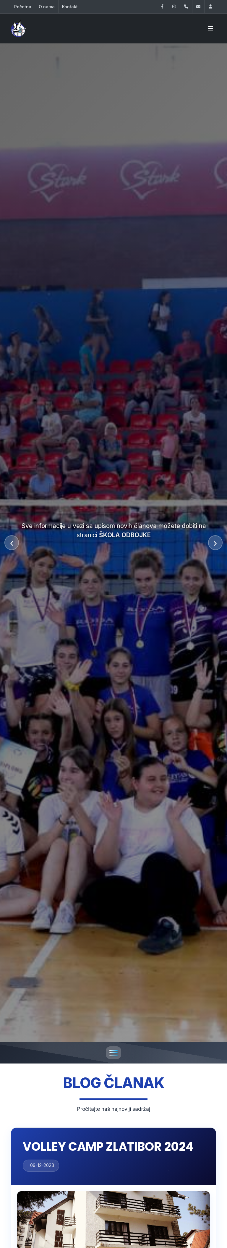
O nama (47, 6)
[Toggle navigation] (113, 1052)
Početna (22, 6)
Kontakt (70, 6)
